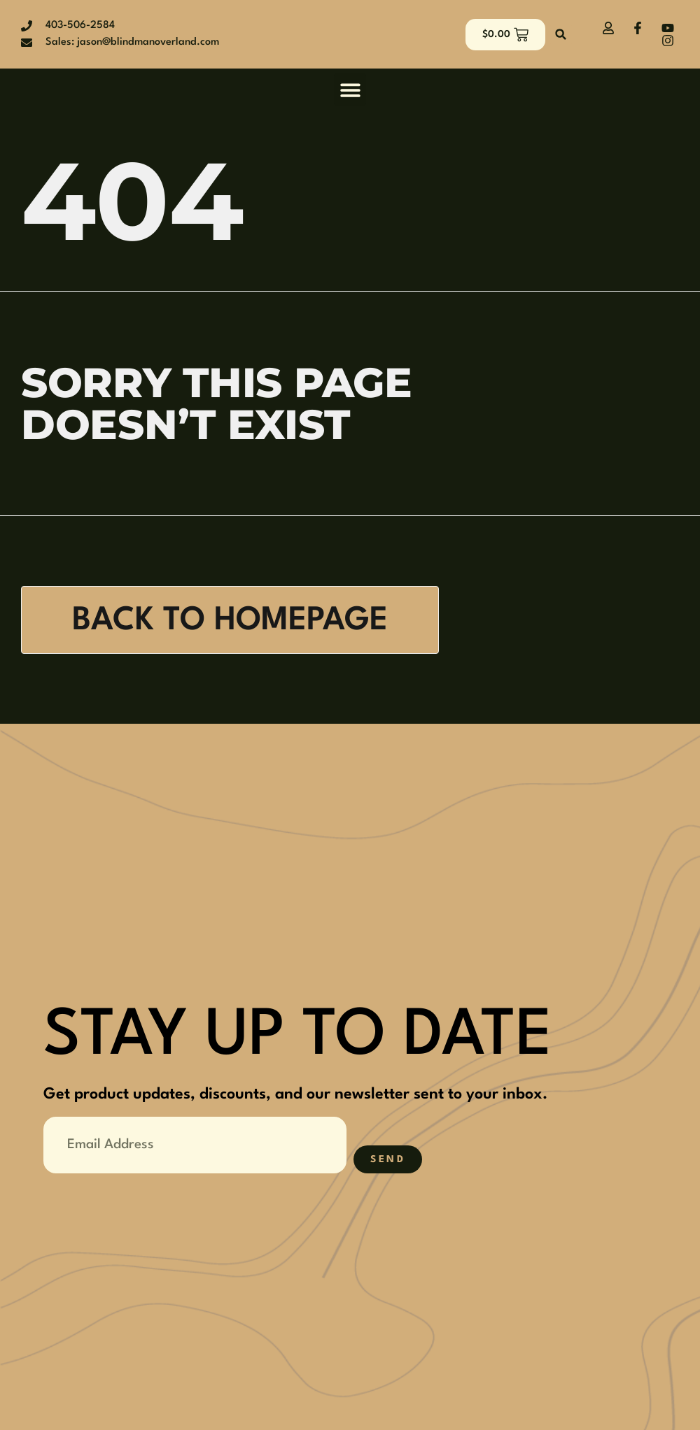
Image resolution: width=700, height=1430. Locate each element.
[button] (561, 34)
